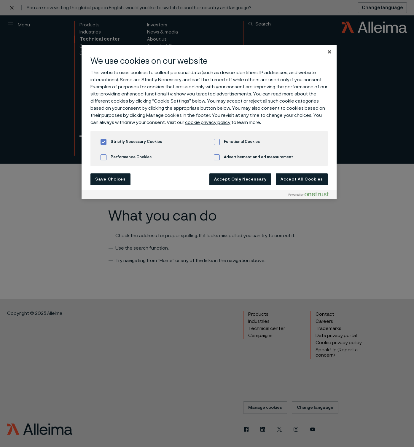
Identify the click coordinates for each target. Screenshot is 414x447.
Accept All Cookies (302, 179)
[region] (209, 122)
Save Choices (110, 179)
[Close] (329, 51)
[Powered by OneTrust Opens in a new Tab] (311, 195)
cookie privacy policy (207, 122)
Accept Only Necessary (240, 179)
